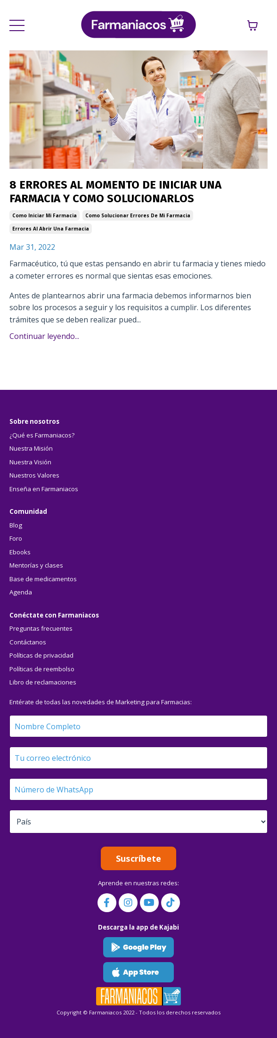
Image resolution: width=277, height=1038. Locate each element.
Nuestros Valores (34, 475)
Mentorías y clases (36, 565)
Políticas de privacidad (41, 655)
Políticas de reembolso (41, 669)
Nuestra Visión (30, 462)
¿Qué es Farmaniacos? (41, 435)
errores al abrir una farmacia (50, 228)
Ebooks (20, 552)
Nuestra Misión (31, 448)
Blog (15, 525)
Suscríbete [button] (139, 858)
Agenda (20, 592)
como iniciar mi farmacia (44, 215)
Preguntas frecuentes (41, 628)
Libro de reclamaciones (42, 682)
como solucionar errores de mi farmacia (137, 215)
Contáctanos (27, 642)
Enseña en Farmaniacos (43, 489)
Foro (15, 538)
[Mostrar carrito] (252, 25)
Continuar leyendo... (44, 336)
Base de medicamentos (43, 579)
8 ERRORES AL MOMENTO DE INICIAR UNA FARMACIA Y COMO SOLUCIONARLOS (115, 191)
